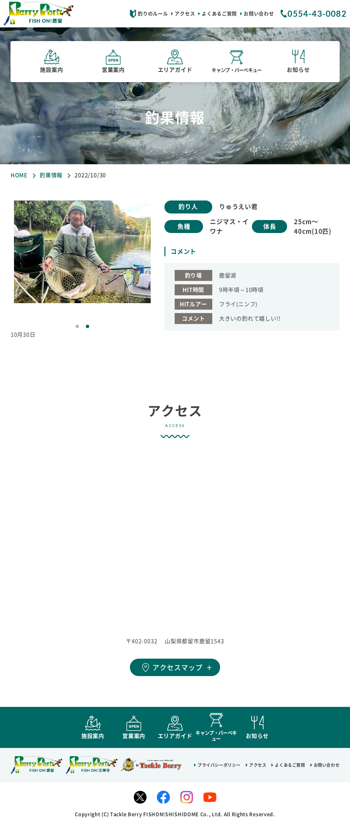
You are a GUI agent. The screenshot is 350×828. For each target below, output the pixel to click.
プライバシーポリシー (219, 768)
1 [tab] (77, 326)
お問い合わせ (259, 13)
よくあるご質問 (219, 13)
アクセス (185, 13)
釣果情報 (51, 175)
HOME (19, 175)
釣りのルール (153, 13)
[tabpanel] (82, 251)
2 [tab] (87, 326)
